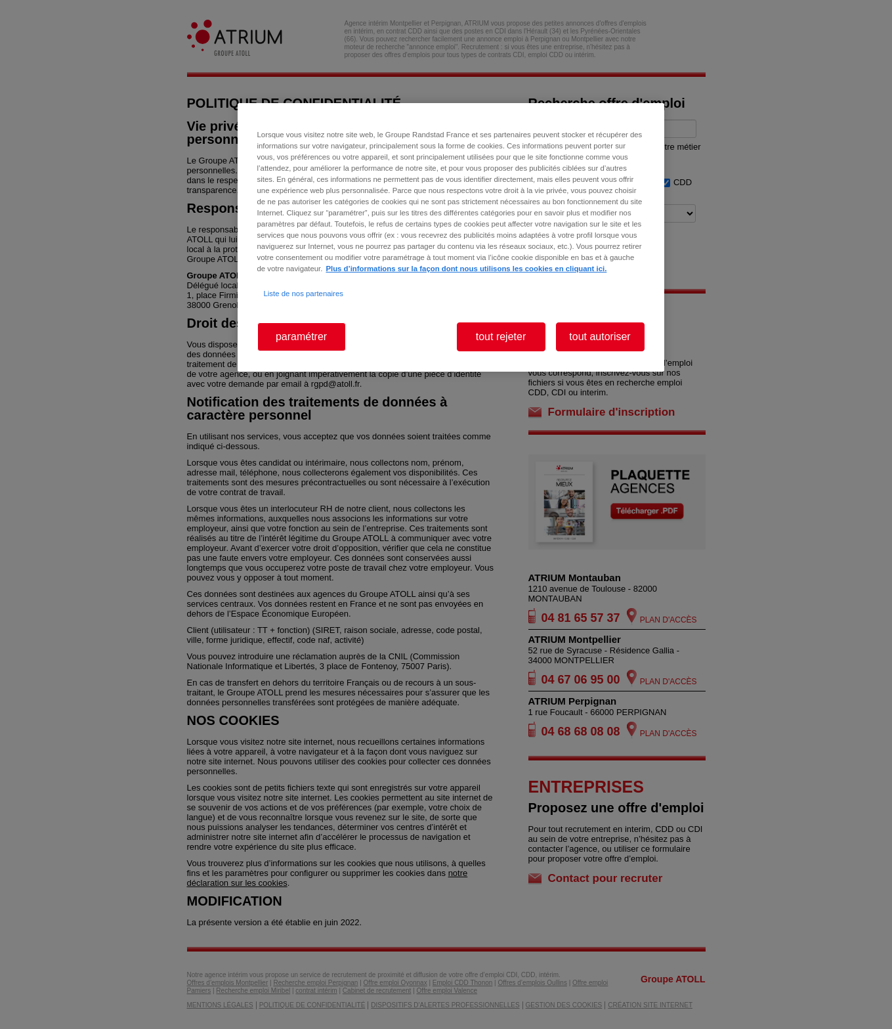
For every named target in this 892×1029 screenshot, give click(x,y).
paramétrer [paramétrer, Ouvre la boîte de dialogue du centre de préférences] (301, 336)
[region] (451, 237)
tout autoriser (599, 336)
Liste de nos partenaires (303, 293)
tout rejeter (501, 336)
